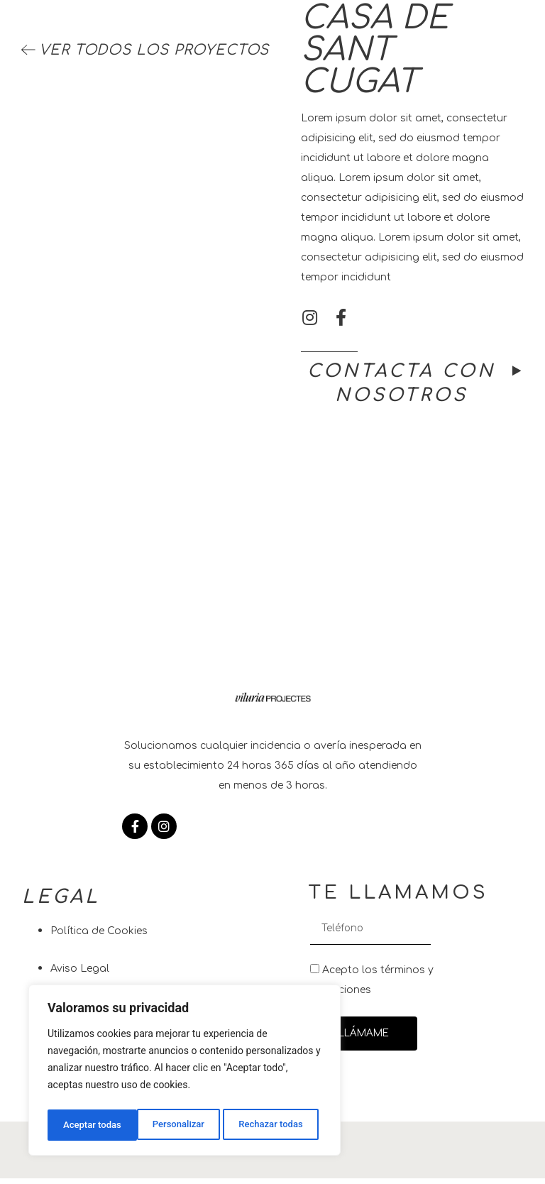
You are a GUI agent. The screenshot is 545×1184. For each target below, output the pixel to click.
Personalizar (88, 1125)
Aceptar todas (278, 1125)
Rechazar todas (181, 1125)
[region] (184, 1073)
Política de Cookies (99, 937)
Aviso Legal (79, 975)
